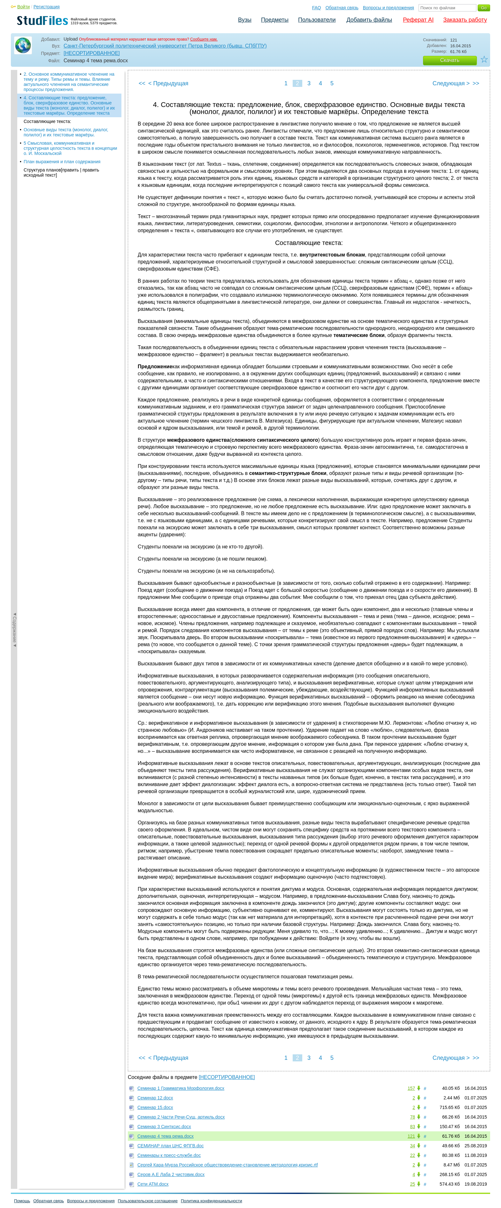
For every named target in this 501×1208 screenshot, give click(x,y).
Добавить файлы (369, 20)
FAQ (316, 7)
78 (412, 1117)
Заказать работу (465, 20)
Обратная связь (342, 7)
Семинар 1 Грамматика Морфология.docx (180, 1088)
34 (412, 1145)
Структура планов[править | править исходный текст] (61, 172)
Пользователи (316, 20)
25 (412, 1184)
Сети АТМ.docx (152, 1184)
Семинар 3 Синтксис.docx (164, 1126)
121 (411, 1136)
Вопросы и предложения (388, 7)
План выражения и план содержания (62, 161)
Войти (23, 6)
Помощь (22, 1200)
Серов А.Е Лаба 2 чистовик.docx (170, 1174)
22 (412, 1155)
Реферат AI (418, 20)
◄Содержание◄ (14, 182)
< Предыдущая (168, 83)
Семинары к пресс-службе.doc (169, 1155)
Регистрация (47, 6)
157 (411, 1088)
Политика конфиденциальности (211, 1200)
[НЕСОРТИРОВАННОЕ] (92, 53)
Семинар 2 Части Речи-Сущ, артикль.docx (181, 1117)
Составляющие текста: (47, 121)
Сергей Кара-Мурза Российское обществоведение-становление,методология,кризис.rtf (227, 1164)
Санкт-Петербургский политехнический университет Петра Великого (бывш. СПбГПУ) (165, 46)
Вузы (244, 20)
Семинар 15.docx (155, 1107)
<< (142, 83)
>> (476, 83)
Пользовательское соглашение (148, 1200)
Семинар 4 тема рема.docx (165, 1136)
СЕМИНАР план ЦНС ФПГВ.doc (170, 1145)
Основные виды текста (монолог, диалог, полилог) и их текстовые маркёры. (66, 132)
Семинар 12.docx (155, 1097)
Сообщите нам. (204, 39)
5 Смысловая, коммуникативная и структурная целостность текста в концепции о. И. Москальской (70, 148)
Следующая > (451, 83)
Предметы (275, 20)
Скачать (449, 60)
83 (412, 1126)
